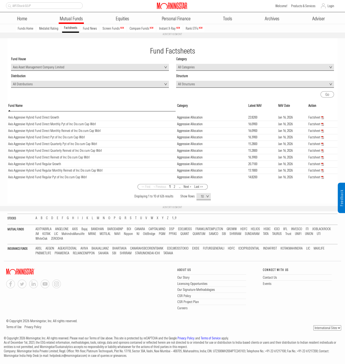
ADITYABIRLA (43, 229)
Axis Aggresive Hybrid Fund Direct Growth (33, 117)
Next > (187, 187)
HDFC (243, 229)
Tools (227, 19)
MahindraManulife (73, 234)
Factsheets (70, 28)
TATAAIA (168, 253)
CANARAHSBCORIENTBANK (146, 248)
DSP (171, 229)
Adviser (318, 19)
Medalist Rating (48, 28)
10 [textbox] (202, 196)
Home (22, 19)
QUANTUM (199, 234)
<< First (146, 187)
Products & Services (303, 6)
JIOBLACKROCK (321, 229)
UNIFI (298, 234)
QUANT (184, 234)
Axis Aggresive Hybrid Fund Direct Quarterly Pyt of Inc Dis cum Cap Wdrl (52, 144)
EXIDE (195, 248)
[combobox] (90, 67)
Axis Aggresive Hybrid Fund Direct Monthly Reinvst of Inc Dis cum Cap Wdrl (54, 131)
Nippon (128, 234)
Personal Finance (176, 19)
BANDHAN (97, 229)
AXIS (75, 229)
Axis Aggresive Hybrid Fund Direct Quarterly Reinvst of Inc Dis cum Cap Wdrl (55, 150)
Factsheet (314, 117)
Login (331, 6)
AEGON (50, 248)
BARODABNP (115, 229)
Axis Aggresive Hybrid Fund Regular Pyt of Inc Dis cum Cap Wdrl (47, 177)
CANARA (140, 229)
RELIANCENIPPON (84, 253)
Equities (122, 19)
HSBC (267, 229)
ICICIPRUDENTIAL (248, 248)
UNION (309, 234)
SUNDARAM (252, 234)
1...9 (174, 218)
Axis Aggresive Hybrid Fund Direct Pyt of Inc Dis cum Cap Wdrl (46, 137)
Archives (272, 19)
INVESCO (296, 229)
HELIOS (255, 229)
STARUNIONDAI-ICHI (147, 253)
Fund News (90, 28)
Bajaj (84, 229)
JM (37, 234)
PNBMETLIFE (43, 253)
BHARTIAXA (119, 248)
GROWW (232, 229)
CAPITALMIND (157, 229)
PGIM (162, 234)
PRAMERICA (62, 253)
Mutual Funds (71, 19)
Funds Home (25, 28)
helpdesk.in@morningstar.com (68, 355)
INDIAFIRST (270, 248)
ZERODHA (57, 238)
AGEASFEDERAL (67, 248)
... (179, 187)
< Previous (160, 187)
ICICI (277, 229)
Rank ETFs (194, 28)
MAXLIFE (319, 248)
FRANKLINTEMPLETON (209, 229)
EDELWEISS (185, 229)
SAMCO (213, 234)
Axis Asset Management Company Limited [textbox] (38, 67)
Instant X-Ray (169, 28)
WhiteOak (41, 238)
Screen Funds (113, 28)
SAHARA (103, 253)
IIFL (285, 229)
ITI (307, 229)
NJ (138, 234)
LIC (56, 234)
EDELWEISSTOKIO (178, 248)
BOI (129, 229)
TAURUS (277, 234)
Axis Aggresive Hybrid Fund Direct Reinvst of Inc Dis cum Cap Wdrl (49, 157)
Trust (288, 234)
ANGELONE (62, 229)
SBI (224, 234)
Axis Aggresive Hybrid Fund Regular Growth (34, 164)
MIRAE (92, 234)
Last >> (198, 187)
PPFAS (173, 234)
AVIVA (84, 248)
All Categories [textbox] (186, 67)
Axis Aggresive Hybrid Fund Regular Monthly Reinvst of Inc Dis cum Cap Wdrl (55, 170)
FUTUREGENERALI (213, 248)
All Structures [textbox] (186, 84)
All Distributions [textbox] (23, 84)
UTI (319, 234)
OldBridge (149, 234)
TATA (266, 234)
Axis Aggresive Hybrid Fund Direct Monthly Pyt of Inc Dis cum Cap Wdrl (52, 124)
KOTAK (46, 234)
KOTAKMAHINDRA (292, 248)
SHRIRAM (235, 234)
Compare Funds (141, 28)
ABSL (38, 248)
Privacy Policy (32, 327)
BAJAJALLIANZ (100, 248)
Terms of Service (211, 338)
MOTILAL (105, 234)
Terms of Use (14, 327)
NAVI (117, 234)
